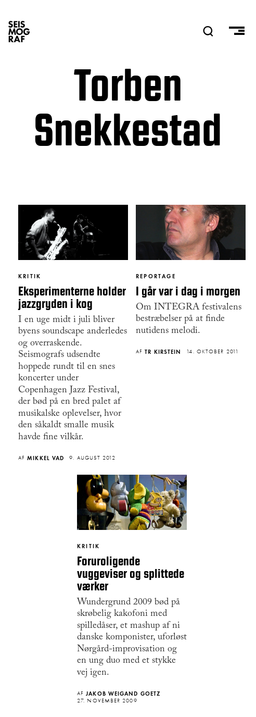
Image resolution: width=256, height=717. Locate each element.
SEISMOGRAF (19, 31)
